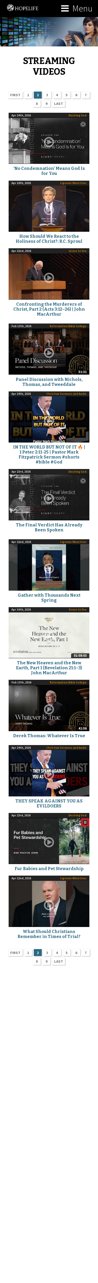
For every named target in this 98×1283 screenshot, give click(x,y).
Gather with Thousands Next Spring (49, 598)
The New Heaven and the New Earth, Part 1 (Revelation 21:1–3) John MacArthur (49, 667)
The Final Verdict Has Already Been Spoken (49, 527)
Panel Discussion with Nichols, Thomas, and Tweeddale (49, 382)
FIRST (15, 95)
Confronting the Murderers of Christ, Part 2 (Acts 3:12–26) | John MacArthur (49, 309)
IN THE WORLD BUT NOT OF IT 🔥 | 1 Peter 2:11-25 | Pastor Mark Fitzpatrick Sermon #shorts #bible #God (49, 455)
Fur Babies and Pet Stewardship (49, 868)
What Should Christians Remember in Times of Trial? (49, 934)
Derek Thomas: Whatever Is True (49, 735)
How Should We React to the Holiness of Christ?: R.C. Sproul (49, 239)
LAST (58, 103)
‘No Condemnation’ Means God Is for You (49, 171)
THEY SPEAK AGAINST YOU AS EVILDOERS (49, 803)
